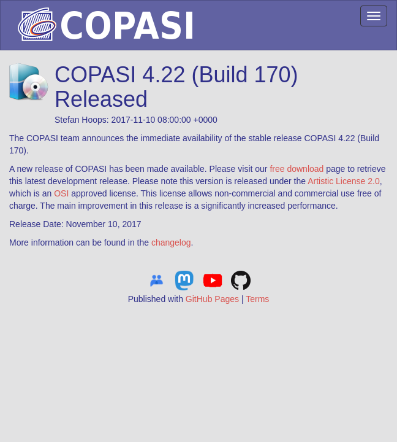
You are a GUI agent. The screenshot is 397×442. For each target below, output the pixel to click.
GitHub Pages (212, 299)
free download (296, 169)
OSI (61, 193)
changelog (171, 242)
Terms (257, 299)
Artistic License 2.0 (344, 181)
